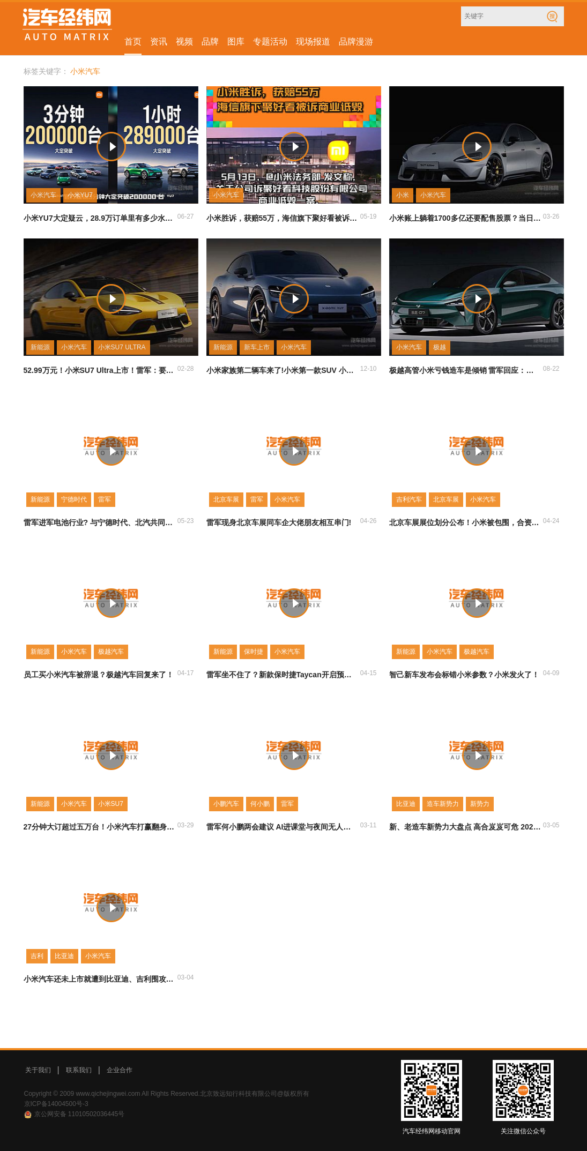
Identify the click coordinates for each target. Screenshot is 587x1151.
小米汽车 (43, 195)
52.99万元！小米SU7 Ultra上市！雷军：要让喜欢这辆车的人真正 (100, 370)
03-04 (185, 977)
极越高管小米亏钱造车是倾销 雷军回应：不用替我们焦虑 (465, 370)
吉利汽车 (409, 499)
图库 (235, 41)
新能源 (40, 347)
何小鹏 (260, 804)
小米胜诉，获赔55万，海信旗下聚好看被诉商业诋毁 (282, 218)
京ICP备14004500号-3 (56, 1104)
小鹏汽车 (226, 804)
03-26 (551, 216)
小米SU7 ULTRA (122, 347)
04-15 (368, 673)
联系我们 (79, 1070)
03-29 (185, 825)
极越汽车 (111, 651)
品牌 (210, 41)
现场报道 (313, 41)
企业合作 (119, 1070)
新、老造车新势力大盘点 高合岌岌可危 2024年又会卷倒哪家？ (465, 827)
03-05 (551, 825)
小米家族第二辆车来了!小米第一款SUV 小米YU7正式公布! (282, 370)
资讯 (158, 41)
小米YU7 (80, 195)
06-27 (185, 216)
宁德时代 (74, 499)
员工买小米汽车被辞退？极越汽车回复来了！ (99, 674)
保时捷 (253, 651)
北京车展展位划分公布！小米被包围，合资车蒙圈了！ (465, 522)
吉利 (37, 956)
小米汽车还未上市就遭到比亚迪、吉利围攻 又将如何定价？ (100, 979)
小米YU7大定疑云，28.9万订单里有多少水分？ (100, 218)
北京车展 (226, 499)
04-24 (551, 521)
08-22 (551, 368)
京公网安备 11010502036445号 (79, 1114)
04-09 (551, 673)
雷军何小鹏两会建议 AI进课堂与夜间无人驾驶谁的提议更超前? (282, 827)
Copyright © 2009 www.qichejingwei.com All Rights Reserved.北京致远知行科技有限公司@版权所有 (167, 1093)
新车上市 (257, 347)
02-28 (185, 368)
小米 (402, 195)
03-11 (368, 825)
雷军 (104, 499)
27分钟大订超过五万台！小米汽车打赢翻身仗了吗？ (100, 827)
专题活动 (270, 41)
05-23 (185, 521)
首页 (133, 41)
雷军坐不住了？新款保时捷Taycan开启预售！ (282, 674)
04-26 (368, 521)
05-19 (368, 216)
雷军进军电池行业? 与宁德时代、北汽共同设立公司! (100, 522)
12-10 (368, 368)
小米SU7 (110, 804)
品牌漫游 (356, 41)
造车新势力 (443, 804)
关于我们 (38, 1070)
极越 (439, 347)
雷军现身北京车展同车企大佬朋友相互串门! (279, 522)
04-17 (185, 673)
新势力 (479, 804)
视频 (184, 41)
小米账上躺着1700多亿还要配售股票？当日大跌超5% (465, 218)
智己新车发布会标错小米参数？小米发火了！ (464, 674)
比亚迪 (405, 804)
